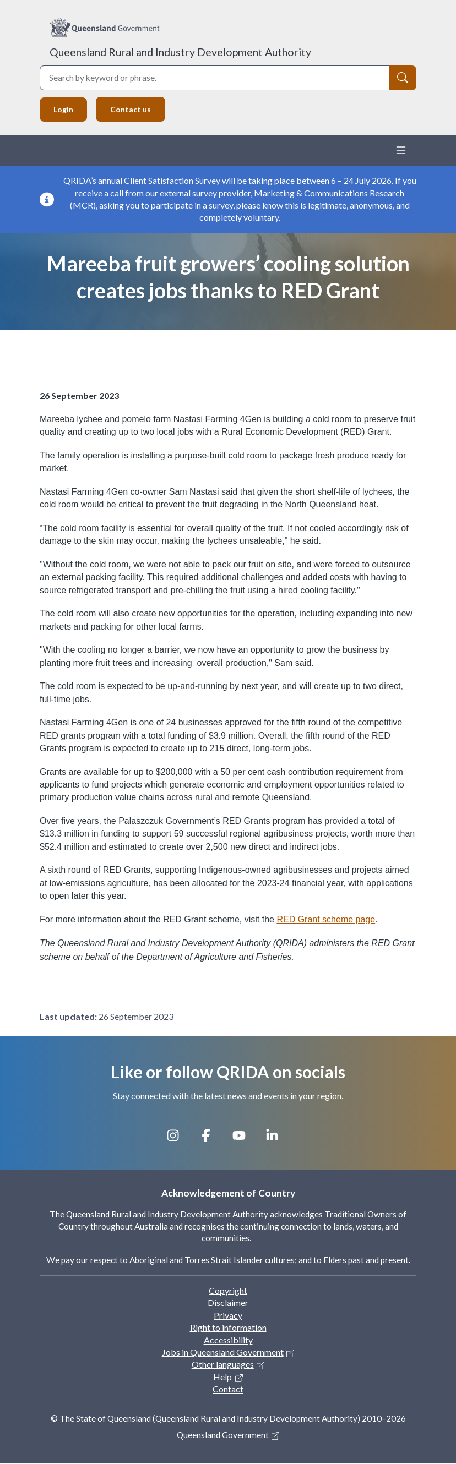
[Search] (402, 77)
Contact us (133, 109)
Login (64, 109)
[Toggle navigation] (401, 151)
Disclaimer (228, 1303)
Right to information (228, 1328)
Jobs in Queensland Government (223, 1353)
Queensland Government (223, 1435)
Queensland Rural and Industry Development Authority (180, 52)
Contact (228, 1390)
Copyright (228, 1291)
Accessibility (228, 1340)
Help (222, 1377)
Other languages (223, 1365)
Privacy (228, 1315)
